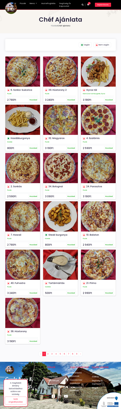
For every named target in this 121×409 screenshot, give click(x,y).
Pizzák (23, 3)
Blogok (95, 387)
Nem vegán (102, 44)
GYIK (94, 372)
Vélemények (53, 380)
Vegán (85, 44)
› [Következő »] (80, 354)
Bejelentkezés (103, 5)
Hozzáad (33, 100)
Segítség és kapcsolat (65, 4)
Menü (32, 3)
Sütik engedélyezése (16, 400)
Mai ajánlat (53, 384)
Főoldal (54, 25)
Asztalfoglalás (48, 3)
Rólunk (51, 372)
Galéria (95, 376)
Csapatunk (53, 376)
